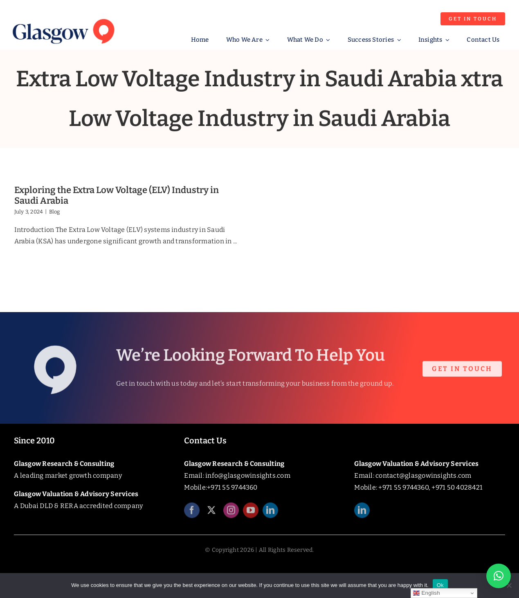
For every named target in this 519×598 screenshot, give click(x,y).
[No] (509, 585)
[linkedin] (270, 513)
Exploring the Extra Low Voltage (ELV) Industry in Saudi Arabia (116, 195)
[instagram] (231, 513)
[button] (498, 576)
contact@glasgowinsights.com (423, 475)
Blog (54, 212)
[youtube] (250, 513)
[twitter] (211, 513)
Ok (440, 585)
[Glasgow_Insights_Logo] (62, 17)
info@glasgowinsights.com (247, 475)
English (426, 593)
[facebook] (192, 513)
